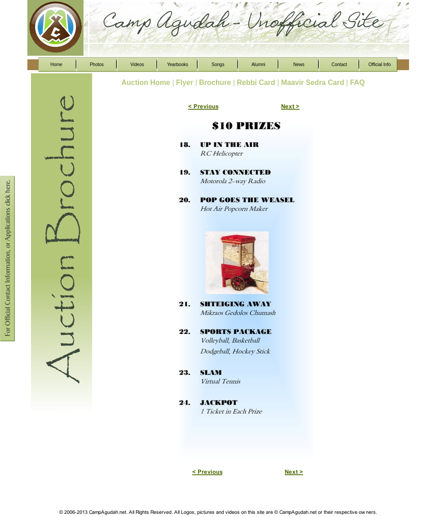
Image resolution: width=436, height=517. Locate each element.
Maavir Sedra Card (313, 82)
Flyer (185, 82)
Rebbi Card (257, 82)
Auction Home (147, 82)
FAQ (357, 82)
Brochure (216, 82)
